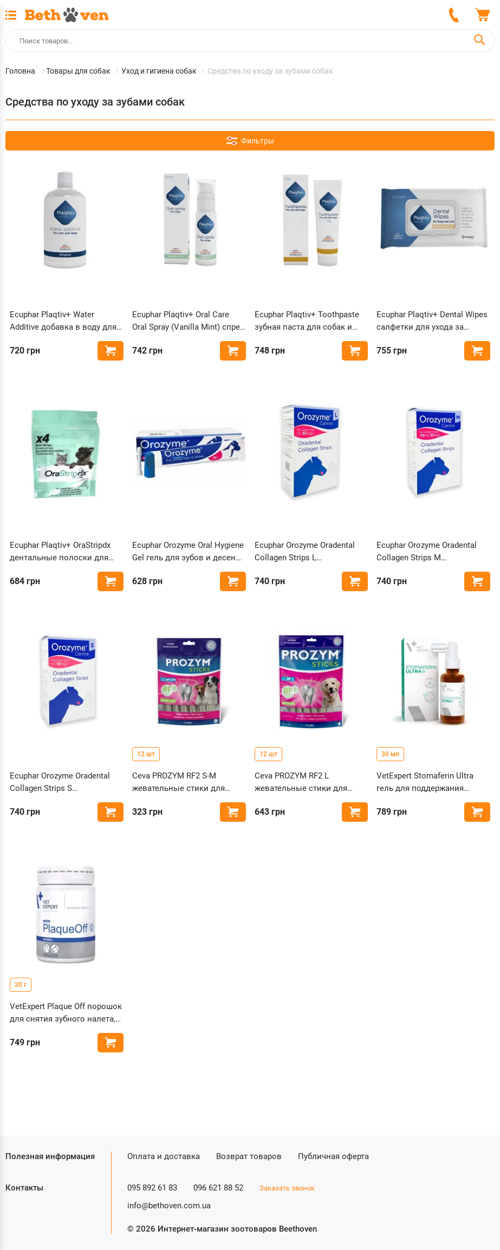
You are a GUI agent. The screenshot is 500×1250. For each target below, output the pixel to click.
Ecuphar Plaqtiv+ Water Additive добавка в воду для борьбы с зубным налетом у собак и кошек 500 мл (64, 321)
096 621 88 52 (218, 1188)
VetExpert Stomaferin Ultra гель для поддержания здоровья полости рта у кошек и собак (424, 782)
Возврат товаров (249, 1156)
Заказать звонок (287, 1188)
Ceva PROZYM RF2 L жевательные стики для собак (301, 782)
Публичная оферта (333, 1156)
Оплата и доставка (163, 1156)
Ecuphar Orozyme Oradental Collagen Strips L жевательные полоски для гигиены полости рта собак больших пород (307, 552)
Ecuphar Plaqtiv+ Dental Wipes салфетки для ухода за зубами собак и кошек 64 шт (432, 321)
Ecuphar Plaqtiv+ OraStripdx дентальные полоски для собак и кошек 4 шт (60, 552)
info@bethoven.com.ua (169, 1205)
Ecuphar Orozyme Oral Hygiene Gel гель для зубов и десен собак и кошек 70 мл (188, 552)
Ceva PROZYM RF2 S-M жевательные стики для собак (178, 782)
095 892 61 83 (152, 1188)
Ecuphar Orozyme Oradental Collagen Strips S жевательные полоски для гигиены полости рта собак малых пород (62, 782)
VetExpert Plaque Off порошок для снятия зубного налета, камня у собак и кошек (66, 1013)
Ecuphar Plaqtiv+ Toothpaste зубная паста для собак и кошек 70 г (307, 321)
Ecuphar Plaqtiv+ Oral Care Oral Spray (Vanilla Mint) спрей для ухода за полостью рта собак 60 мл (188, 321)
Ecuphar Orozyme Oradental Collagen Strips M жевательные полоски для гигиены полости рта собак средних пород (429, 552)
